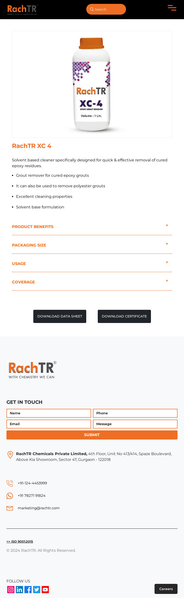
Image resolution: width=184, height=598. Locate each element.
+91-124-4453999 (32, 483)
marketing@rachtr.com (39, 508)
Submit (92, 435)
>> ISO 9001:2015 (19, 541)
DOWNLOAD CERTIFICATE (124, 316)
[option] (92, 84)
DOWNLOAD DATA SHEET (59, 316)
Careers (166, 589)
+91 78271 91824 (32, 495)
